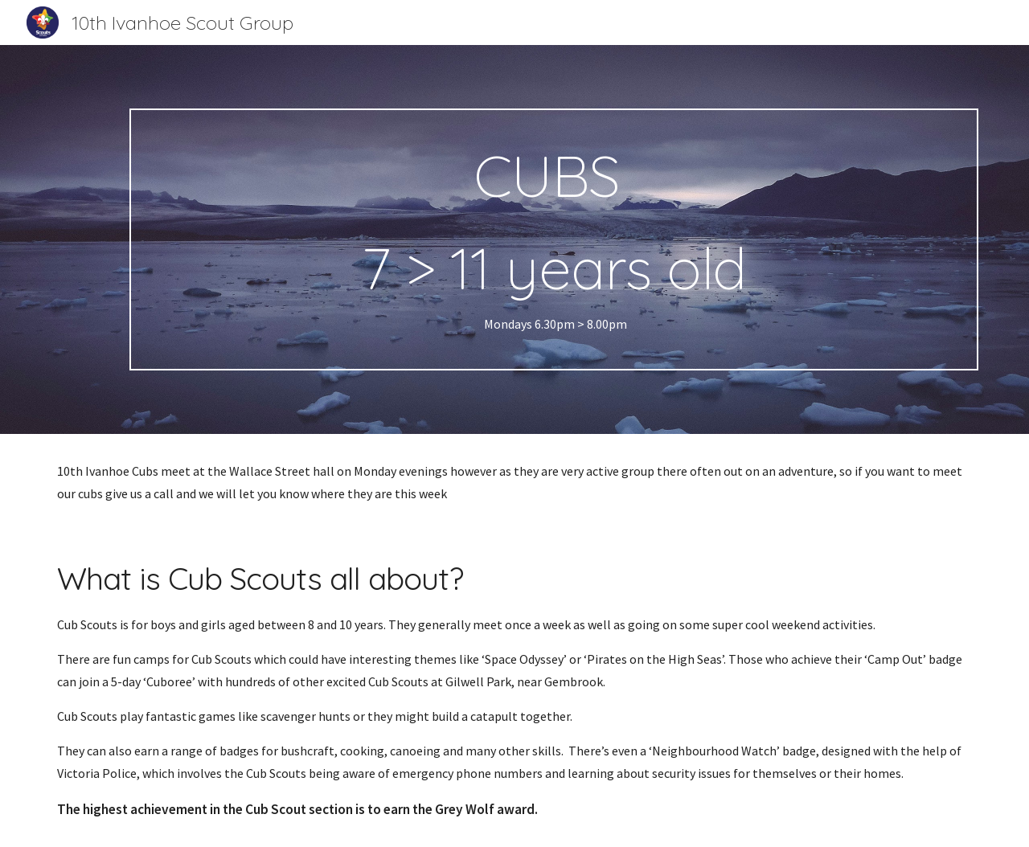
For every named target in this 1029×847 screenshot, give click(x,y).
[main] (553, 239)
